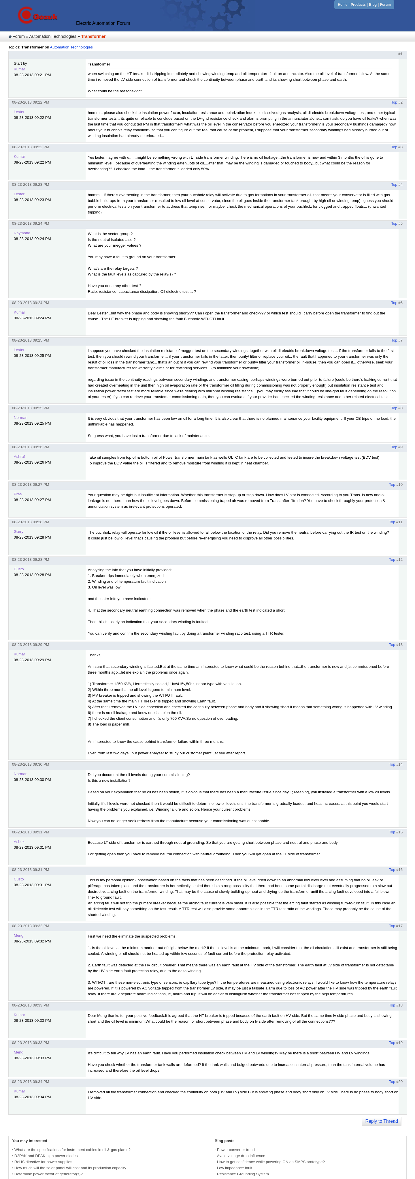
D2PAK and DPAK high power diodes (46, 1156)
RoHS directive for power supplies (43, 1162)
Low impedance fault (234, 1168)
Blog (373, 5)
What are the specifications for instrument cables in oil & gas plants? (72, 1150)
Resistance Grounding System (243, 1174)
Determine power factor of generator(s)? (48, 1174)
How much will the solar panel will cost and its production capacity (70, 1168)
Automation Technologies (52, 36)
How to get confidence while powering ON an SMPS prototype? (271, 1162)
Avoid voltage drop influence (241, 1156)
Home (342, 5)
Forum (385, 5)
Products (358, 5)
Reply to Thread (381, 1121)
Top (394, 102)
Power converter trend (236, 1150)
